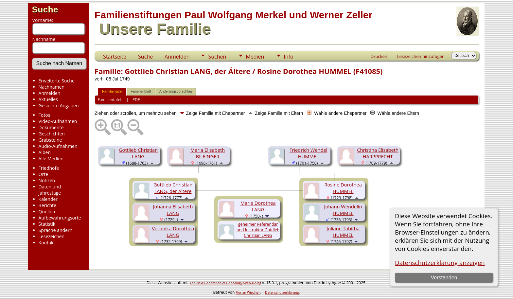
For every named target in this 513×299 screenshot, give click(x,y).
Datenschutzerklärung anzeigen (440, 262)
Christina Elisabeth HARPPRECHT (377, 153)
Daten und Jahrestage (50, 190)
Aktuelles (48, 99)
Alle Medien (51, 158)
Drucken (379, 56)
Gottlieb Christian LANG (138, 153)
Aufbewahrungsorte (60, 218)
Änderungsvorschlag (175, 91)
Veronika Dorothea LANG (173, 231)
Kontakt (47, 242)
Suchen (217, 56)
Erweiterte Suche (57, 81)
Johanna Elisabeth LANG (173, 209)
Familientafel (112, 91)
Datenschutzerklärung (282, 292)
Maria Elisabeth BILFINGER (207, 153)
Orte (43, 174)
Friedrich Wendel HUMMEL (308, 153)
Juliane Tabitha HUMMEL (343, 231)
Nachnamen (51, 87)
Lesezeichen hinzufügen (421, 56)
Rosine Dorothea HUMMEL (343, 187)
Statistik (47, 224)
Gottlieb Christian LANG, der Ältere (172, 187)
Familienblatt (141, 91)
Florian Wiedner (248, 292)
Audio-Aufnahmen (58, 146)
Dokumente (51, 127)
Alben (45, 152)
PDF (136, 99)
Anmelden (50, 93)
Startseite (114, 56)
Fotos (44, 115)
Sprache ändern (56, 230)
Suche (45, 9)
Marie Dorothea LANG (258, 206)
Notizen (47, 180)
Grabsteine (50, 140)
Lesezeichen (51, 236)
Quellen (47, 211)
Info (288, 56)
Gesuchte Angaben (59, 105)
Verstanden (444, 277)
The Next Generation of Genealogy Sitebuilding (225, 283)
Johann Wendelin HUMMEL (343, 209)
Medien (255, 56)
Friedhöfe (49, 168)
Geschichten (52, 134)
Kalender (48, 199)
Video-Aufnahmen (58, 121)
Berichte (47, 205)
